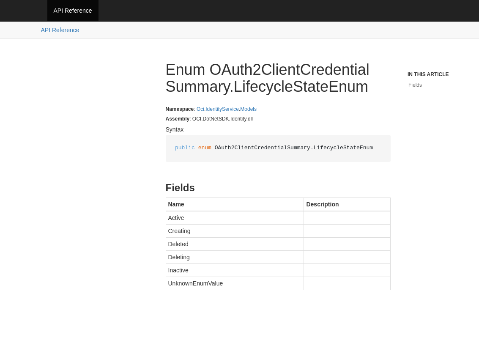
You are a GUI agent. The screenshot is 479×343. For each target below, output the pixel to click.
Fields (415, 85)
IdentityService (222, 109)
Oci (200, 109)
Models (248, 109)
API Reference (73, 10)
